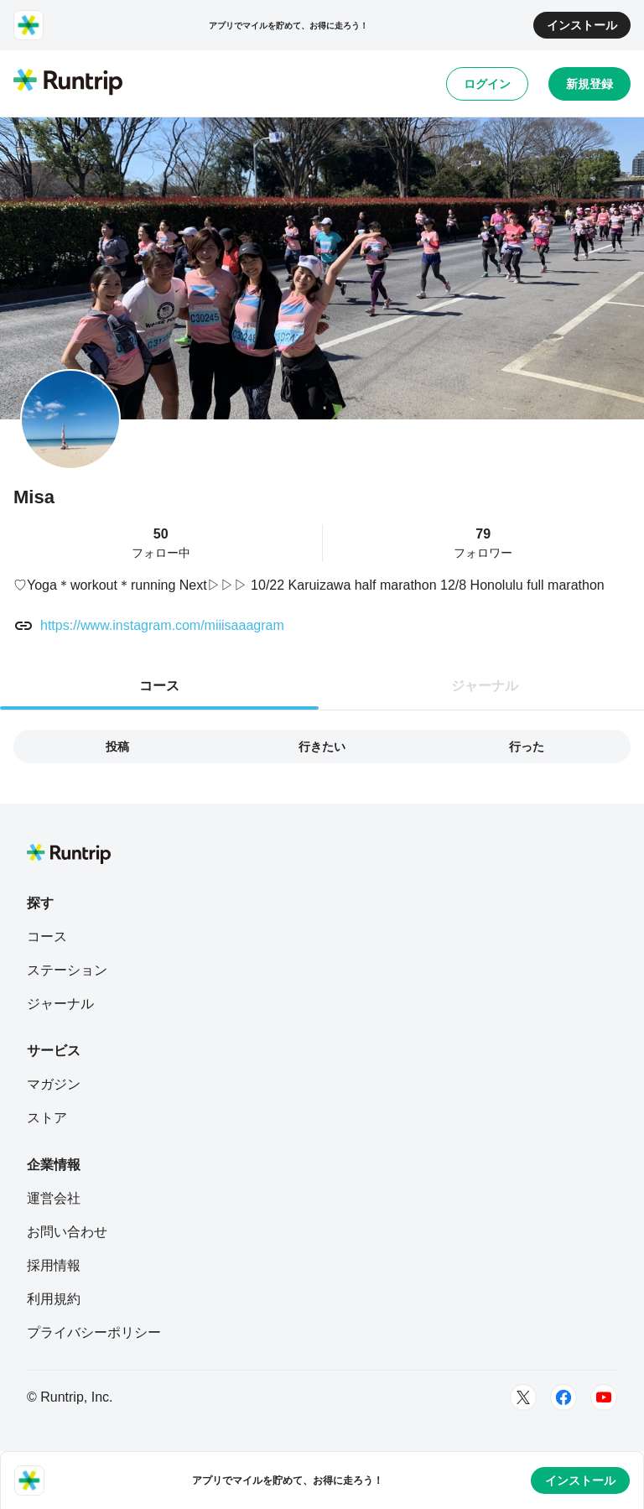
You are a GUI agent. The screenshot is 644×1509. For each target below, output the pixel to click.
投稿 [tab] (117, 746)
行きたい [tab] (322, 746)
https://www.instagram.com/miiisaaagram (162, 625)
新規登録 (589, 84)
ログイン (487, 84)
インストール (582, 25)
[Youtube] (603, 1397)
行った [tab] (526, 746)
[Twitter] (523, 1397)
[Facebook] (563, 1397)
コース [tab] (159, 686)
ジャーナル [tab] (484, 686)
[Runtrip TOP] (67, 83)
